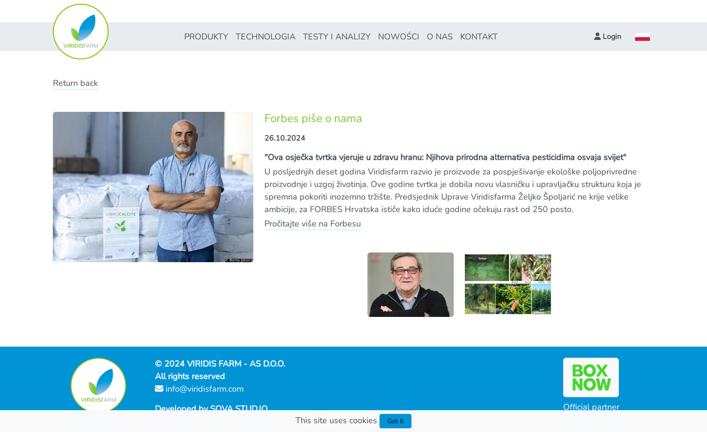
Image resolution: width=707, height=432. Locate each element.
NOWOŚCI (398, 36)
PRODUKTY (206, 36)
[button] (608, 36)
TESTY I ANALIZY (337, 36)
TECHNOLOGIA (266, 36)
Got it (395, 421)
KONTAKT (479, 36)
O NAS (440, 36)
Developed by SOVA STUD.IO (211, 408)
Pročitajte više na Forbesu (312, 223)
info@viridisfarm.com (199, 388)
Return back (75, 83)
